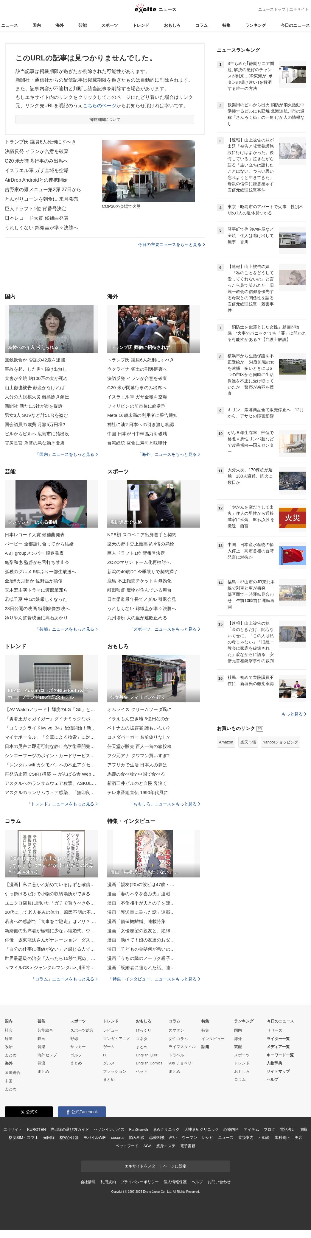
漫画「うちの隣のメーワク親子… (141, 958)
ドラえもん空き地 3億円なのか (138, 718)
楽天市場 (248, 742)
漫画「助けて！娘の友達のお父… (141, 939)
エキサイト (299, 9)
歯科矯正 (282, 1137)
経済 (9, 1038)
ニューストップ (271, 9)
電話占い (287, 1129)
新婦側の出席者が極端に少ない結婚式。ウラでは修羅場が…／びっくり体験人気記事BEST (51, 930)
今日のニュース (295, 25)
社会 (9, 1030)
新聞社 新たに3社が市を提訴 (34, 405)
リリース (274, 1030)
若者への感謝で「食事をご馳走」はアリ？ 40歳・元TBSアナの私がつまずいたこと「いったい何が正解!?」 (51, 921)
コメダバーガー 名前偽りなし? (138, 737)
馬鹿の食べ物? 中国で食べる (136, 774)
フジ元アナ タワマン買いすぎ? (138, 755)
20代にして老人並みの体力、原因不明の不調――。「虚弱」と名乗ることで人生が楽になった (51, 912)
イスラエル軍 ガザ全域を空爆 (37, 170)
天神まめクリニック (201, 1129)
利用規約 (108, 1182)
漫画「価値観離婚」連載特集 (136, 921)
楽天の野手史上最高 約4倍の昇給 (140, 543)
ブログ (269, 1129)
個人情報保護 (175, 1182)
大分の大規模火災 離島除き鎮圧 (37, 396)
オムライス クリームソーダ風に (139, 709)
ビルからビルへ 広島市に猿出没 (37, 433)
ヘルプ (272, 1079)
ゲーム (109, 1046)
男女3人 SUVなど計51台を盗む (36, 415)
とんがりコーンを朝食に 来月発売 (41, 199)
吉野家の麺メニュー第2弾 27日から (43, 189)
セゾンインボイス (109, 1129)
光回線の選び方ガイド (70, 1129)
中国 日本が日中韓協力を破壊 (137, 433)
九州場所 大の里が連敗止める (137, 617)
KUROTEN (36, 1129)
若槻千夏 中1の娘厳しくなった (36, 599)
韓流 (41, 1063)
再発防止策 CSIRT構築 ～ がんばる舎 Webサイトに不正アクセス (51, 774)
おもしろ (172, 25)
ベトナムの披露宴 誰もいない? (138, 727)
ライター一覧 (278, 1038)
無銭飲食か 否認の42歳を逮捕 (35, 359)
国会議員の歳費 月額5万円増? (35, 424)
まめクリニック (166, 1129)
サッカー (78, 1046)
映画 (41, 1038)
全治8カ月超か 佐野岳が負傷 (34, 580)
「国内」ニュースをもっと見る (66, 454)
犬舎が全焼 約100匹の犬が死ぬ (36, 378)
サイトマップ (278, 1071)
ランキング (255, 25)
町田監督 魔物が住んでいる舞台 (139, 590)
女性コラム (178, 1038)
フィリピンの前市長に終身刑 (136, 405)
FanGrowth (138, 1129)
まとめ (10, 1055)
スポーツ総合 (82, 1030)
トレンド (141, 25)
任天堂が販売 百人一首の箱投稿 (139, 746)
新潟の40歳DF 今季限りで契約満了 (142, 571)
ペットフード (127, 1146)
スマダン (176, 1030)
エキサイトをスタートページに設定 (155, 1166)
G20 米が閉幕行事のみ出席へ (36, 160)
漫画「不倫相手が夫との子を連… (141, 902)
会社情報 (88, 1182)
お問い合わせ (219, 1182)
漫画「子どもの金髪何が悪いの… (141, 949)
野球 (74, 1038)
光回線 (49, 1137)
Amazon (226, 742)
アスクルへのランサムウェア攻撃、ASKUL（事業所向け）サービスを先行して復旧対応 (51, 783)
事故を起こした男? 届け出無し (36, 369)
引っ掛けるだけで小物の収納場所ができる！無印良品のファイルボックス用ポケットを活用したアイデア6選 (51, 893)
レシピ (208, 1137)
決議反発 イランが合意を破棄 (37, 151)
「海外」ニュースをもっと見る (169, 454)
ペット (141, 1071)
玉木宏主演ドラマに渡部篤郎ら (36, 590)
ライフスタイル (182, 1046)
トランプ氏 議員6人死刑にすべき (40, 141)
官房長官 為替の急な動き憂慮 (35, 442)
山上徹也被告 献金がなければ (35, 387)
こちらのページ (99, 105)
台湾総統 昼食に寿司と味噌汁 (137, 442)
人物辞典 (274, 1063)
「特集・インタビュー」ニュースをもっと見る (154, 979)
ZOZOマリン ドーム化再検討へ (139, 562)
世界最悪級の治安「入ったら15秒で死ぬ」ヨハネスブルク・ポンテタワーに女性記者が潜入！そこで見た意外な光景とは (51, 958)
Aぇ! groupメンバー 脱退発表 (34, 553)
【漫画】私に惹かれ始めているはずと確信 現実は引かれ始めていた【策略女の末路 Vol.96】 (51, 884)
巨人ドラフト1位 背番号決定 (35, 208)
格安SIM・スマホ (23, 1137)
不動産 (264, 1137)
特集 (226, 25)
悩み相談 (136, 1137)
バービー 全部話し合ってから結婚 (39, 543)
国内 (36, 25)
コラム (201, 25)
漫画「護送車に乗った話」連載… (141, 912)
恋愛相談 (156, 1137)
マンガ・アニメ (116, 1038)
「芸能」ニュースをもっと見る (66, 629)
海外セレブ (47, 1055)
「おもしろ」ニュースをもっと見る (164, 804)
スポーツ (109, 25)
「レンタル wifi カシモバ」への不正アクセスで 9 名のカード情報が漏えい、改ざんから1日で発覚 (51, 764)
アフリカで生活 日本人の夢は (137, 764)
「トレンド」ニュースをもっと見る (62, 804)
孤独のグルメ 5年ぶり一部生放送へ (40, 571)
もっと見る (294, 714)
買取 (304, 1129)
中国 (9, 1081)
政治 (9, 1046)
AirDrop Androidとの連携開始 (36, 180)
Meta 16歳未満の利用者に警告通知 (142, 415)
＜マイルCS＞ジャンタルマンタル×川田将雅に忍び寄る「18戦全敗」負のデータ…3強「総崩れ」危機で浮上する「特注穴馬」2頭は (51, 967)
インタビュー (213, 1038)
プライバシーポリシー (140, 1182)
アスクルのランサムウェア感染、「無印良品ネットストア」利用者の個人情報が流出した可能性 (51, 792)
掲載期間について (105, 119)
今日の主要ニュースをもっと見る (171, 244)
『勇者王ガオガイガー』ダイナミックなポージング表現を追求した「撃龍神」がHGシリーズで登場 (51, 718)
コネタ (141, 1038)
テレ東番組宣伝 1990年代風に (137, 792)
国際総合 (12, 1072)
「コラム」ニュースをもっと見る (64, 979)
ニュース (9, 25)
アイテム (251, 1129)
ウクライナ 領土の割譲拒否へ (137, 369)
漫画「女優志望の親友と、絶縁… (141, 930)
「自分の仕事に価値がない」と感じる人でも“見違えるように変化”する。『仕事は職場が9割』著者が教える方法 (51, 949)
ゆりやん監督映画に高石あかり (36, 617)
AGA (147, 1146)
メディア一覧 (278, 1046)
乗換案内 (246, 1137)
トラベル (176, 1055)
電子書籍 (187, 1146)
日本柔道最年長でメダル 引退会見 (141, 599)
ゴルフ (76, 1055)
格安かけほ (69, 1137)
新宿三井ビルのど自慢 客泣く (137, 783)
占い (173, 1137)
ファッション (114, 1071)
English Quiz (147, 1055)
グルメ (109, 1063)
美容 (298, 1137)
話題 (205, 1046)
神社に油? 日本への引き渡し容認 (140, 424)
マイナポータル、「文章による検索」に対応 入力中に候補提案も (51, 737)
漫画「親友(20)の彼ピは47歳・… (141, 884)
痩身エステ (165, 1146)
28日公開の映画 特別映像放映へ (37, 608)
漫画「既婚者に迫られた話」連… (141, 967)
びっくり (143, 1030)
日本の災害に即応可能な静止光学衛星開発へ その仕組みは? (51, 746)
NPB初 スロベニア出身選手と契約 (141, 534)
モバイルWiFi (94, 1137)
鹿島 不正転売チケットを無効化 (139, 580)
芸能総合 (45, 1030)
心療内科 (231, 1129)
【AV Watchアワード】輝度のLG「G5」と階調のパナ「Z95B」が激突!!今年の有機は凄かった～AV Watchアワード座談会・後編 (51, 709)
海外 (59, 25)
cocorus (118, 1137)
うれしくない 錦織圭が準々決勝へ (41, 227)
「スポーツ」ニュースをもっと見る (164, 629)
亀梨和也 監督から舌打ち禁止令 (37, 562)
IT (105, 1055)
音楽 (41, 1046)
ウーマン (189, 1137)
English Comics (149, 1063)
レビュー (111, 1030)
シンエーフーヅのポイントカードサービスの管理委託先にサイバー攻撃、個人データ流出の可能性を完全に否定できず (51, 755)
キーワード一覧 (280, 1055)
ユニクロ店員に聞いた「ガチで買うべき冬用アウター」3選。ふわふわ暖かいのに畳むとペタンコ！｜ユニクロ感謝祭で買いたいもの (51, 902)
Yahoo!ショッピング (280, 742)
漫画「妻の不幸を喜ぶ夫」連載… (141, 893)
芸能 (82, 25)
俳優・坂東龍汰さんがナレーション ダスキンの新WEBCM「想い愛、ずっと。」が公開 (51, 939)
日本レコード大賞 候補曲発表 (37, 218)
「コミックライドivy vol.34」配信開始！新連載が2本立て (51, 727)
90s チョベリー (182, 1063)
